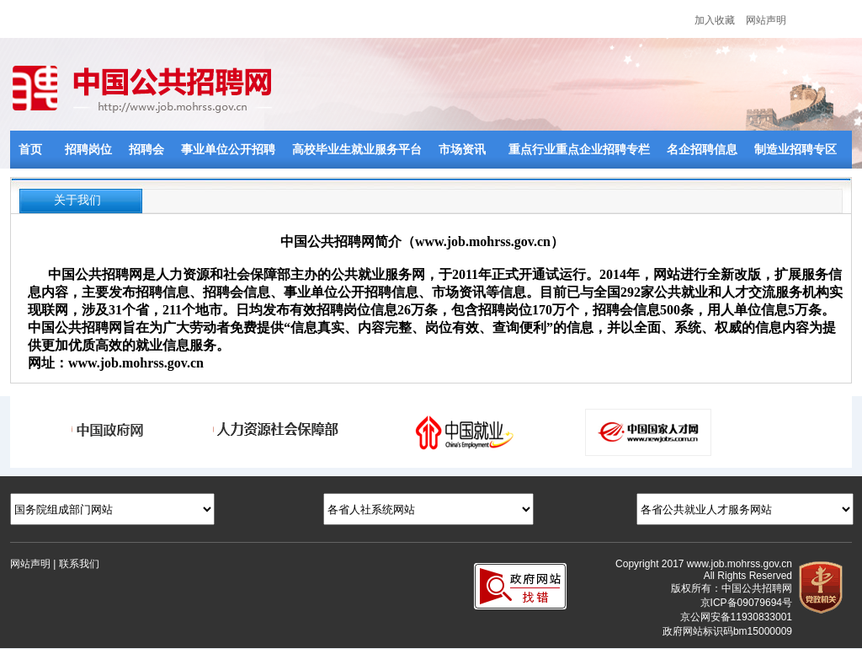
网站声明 (766, 20)
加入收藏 (714, 20)
